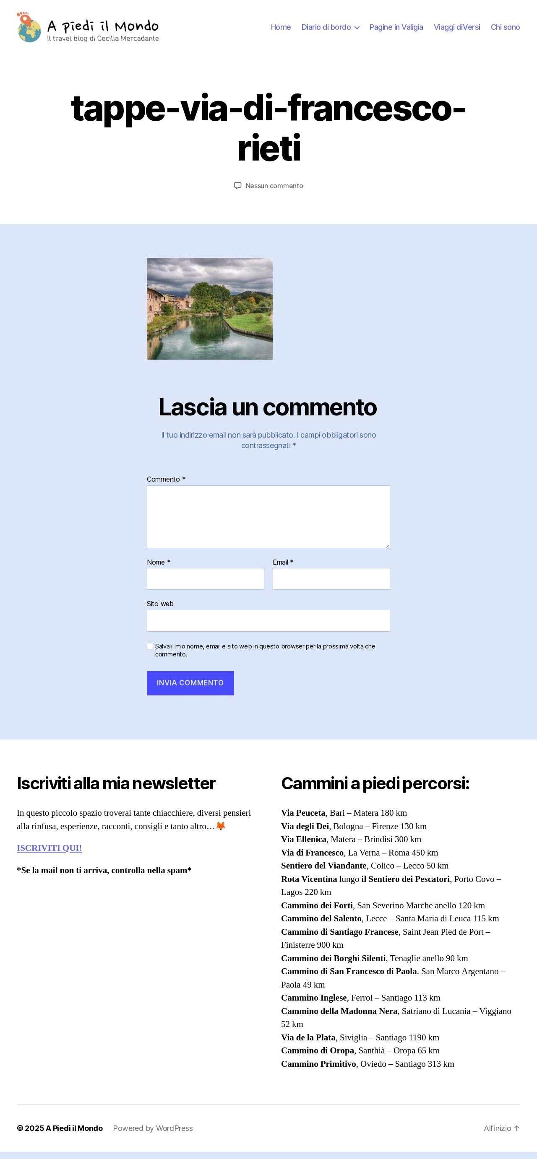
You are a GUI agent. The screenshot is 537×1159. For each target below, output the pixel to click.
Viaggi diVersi (457, 30)
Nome (158, 569)
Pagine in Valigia (396, 30)
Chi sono (505, 30)
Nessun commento (274, 192)
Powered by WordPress (153, 1135)
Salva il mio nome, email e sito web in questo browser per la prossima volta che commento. (265, 657)
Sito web (160, 611)
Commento (166, 486)
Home (281, 30)
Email (283, 569)
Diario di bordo (326, 30)
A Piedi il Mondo (74, 1135)
